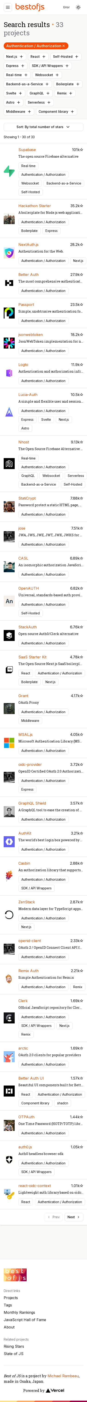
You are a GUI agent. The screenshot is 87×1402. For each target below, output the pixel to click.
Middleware (19, 111)
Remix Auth (28, 970)
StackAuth (27, 627)
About (9, 1327)
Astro (13, 102)
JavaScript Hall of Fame (25, 1319)
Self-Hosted (66, 56)
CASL (23, 558)
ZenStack (26, 902)
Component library (57, 111)
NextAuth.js (28, 244)
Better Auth (28, 274)
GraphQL (40, 93)
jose (21, 528)
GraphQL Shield (32, 803)
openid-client (29, 940)
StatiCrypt (27, 498)
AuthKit (24, 833)
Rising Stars (14, 1346)
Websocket (47, 75)
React (38, 56)
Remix (65, 93)
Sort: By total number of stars (44, 127)
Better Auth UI (31, 1078)
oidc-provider (30, 764)
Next (73, 1217)
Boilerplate (68, 84)
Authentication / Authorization (36, 46)
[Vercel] (55, 1390)
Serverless (39, 102)
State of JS (13, 1353)
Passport (26, 304)
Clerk (23, 1000)
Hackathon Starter (34, 205)
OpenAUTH (28, 588)
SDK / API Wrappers (50, 65)
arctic (23, 1048)
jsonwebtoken (30, 334)
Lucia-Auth (27, 394)
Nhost (23, 442)
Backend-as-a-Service (27, 84)
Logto (23, 364)
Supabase (27, 149)
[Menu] (8, 7)
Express (15, 65)
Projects (11, 1297)
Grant (23, 695)
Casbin (24, 863)
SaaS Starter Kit (32, 657)
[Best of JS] (30, 7)
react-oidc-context (34, 1185)
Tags (8, 1305)
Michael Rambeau (63, 1376)
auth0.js (25, 1147)
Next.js (15, 56)
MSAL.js (25, 734)
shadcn (62, 1103)
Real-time (17, 75)
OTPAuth (26, 1117)
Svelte (14, 93)
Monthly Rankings (19, 1312)
